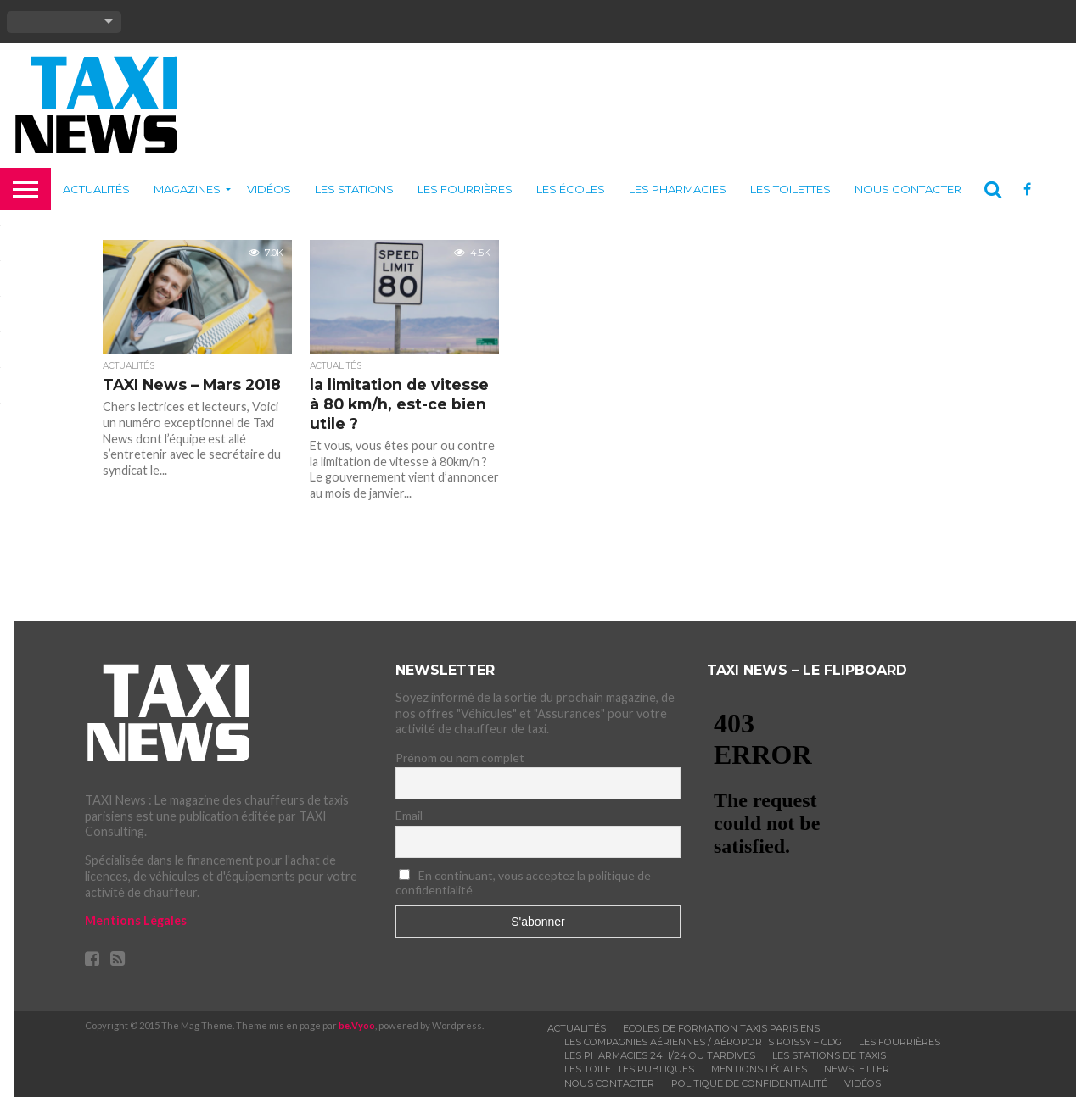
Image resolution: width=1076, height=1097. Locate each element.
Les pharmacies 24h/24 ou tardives (659, 1055)
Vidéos (269, 189)
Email (409, 815)
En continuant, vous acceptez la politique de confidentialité (523, 882)
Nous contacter (908, 189)
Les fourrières (465, 189)
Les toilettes (790, 189)
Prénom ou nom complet (459, 757)
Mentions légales (759, 1069)
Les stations (354, 189)
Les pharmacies (677, 189)
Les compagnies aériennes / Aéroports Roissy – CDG (703, 1042)
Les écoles (570, 189)
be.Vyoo (357, 1025)
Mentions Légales (136, 920)
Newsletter (856, 1069)
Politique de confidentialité (749, 1083)
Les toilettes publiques (629, 1069)
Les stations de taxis (829, 1055)
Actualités (96, 189)
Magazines (187, 189)
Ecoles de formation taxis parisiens (721, 1028)
